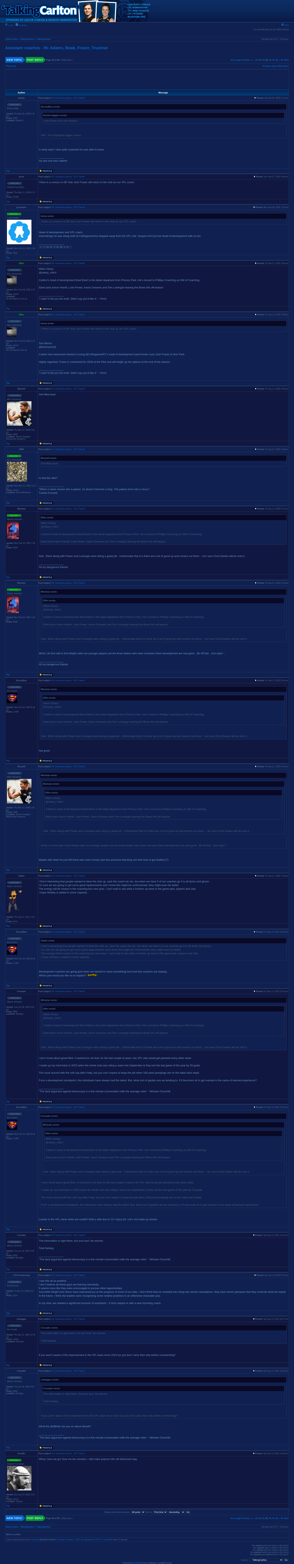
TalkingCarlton (27, 39)
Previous (246, 60)
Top (8, 171)
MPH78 (98, 1539)
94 (273, 60)
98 (282, 60)
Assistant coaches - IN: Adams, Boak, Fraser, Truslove (56, 48)
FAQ (285, 25)
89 (256, 60)
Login (9, 25)
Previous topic (270, 66)
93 (270, 60)
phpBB (137, 1563)
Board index (12, 39)
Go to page (235, 60)
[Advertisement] (147, 79)
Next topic (283, 66)
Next (286, 60)
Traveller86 (108, 1539)
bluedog (34, 1539)
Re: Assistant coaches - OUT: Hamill (68, 98)
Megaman (89, 1539)
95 (277, 60)
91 (263, 60)
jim (82, 1539)
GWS (77, 1539)
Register (21, 25)
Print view (11, 66)
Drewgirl (61, 1539)
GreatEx (70, 1539)
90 (260, 60)
